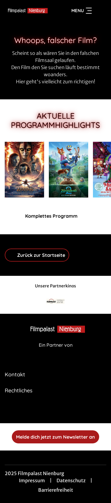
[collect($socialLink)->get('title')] (56, 410)
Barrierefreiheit (55, 490)
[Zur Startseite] (26, 11)
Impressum (32, 480)
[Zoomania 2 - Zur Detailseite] (68, 170)
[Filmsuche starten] (100, 11)
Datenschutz (71, 480)
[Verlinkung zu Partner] (55, 301)
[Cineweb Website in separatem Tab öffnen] (56, 351)
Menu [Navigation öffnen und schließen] (81, 11)
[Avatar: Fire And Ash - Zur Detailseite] (24, 170)
